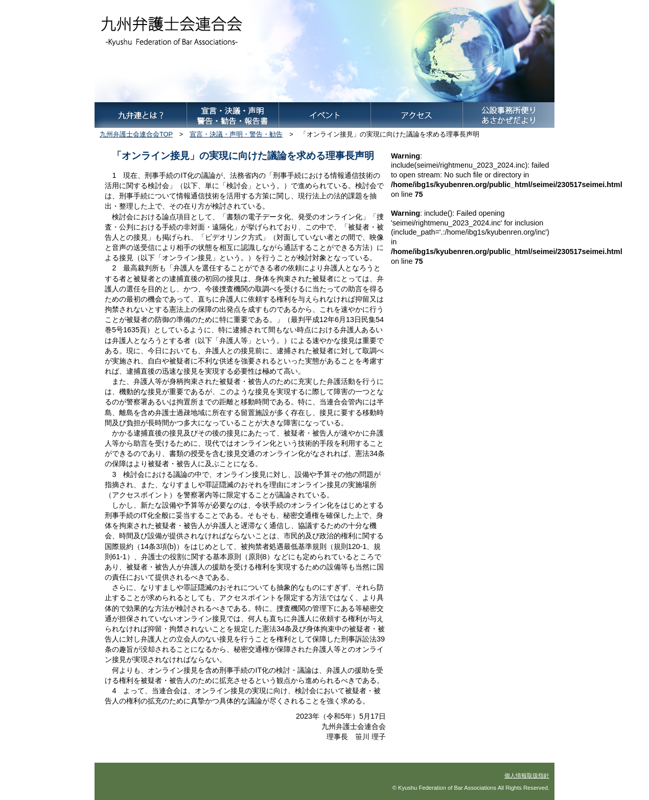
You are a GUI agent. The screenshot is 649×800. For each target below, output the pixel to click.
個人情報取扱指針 (526, 775)
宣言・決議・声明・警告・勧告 (236, 134)
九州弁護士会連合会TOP (136, 134)
